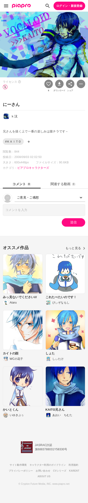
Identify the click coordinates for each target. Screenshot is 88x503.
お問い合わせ (43, 470)
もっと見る (75, 248)
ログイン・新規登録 (69, 6)
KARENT (74, 470)
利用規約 (73, 465)
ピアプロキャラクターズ (33, 167)
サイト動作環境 (18, 465)
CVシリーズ (59, 470)
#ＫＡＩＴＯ (13, 141)
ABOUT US (44, 476)
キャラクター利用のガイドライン (48, 465)
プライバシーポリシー (21, 470)
